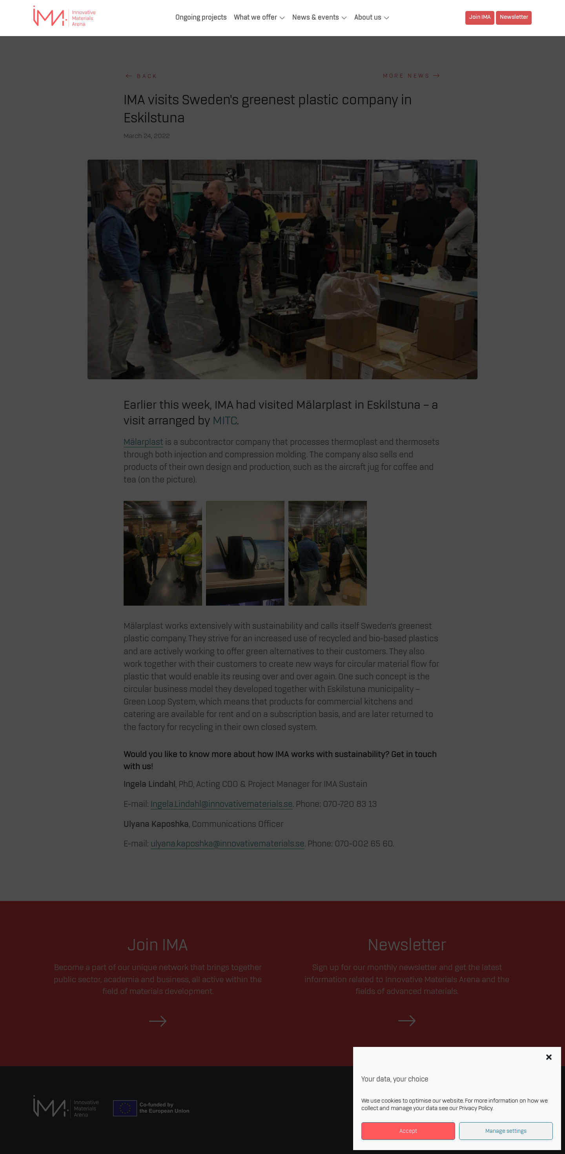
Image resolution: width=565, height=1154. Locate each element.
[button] (549, 1057)
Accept (408, 1131)
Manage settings (506, 1131)
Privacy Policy (475, 1108)
